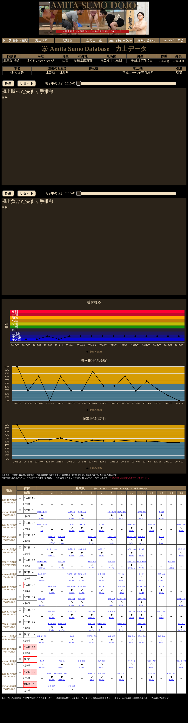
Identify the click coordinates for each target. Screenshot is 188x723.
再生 (8, 83)
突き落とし (51, 555)
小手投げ (42, 580)
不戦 (42, 531)
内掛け (112, 605)
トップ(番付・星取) (15, 40)
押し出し (181, 531)
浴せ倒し (81, 605)
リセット (26, 83)
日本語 (179, 40)
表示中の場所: (60, 83)
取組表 (67, 40)
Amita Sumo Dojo (120, 40)
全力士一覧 (94, 40)
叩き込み (151, 531)
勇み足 (122, 593)
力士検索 (41, 40)
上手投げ (52, 543)
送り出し (81, 531)
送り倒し (111, 518)
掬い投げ (161, 518)
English (167, 40)
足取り (92, 680)
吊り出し (101, 667)
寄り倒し (121, 518)
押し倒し (81, 518)
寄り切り (42, 518)
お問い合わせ (146, 40)
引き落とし (181, 630)
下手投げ (121, 605)
